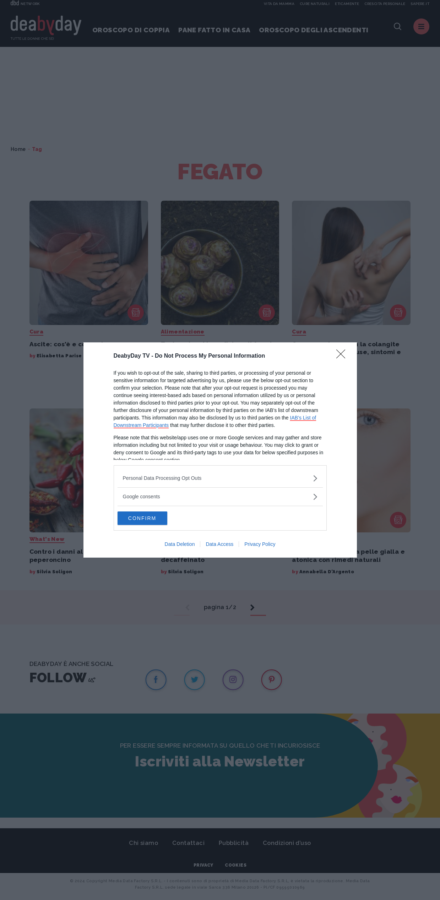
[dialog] (220, 450)
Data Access (219, 544)
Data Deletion (180, 544)
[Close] (343, 356)
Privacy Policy (259, 544)
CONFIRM (151, 518)
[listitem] (220, 478)
